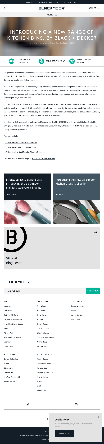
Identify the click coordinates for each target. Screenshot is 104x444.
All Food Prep (76, 319)
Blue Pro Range (43, 333)
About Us (7, 306)
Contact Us (8, 310)
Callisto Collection (11, 359)
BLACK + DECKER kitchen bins (43, 159)
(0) (94, 8)
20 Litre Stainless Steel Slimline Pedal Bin (21, 143)
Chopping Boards (77, 306)
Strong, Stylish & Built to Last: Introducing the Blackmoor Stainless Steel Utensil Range (24, 183)
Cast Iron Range (43, 328)
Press (6, 328)
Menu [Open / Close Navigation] (52, 14)
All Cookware (42, 346)
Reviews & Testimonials (13, 319)
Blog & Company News (13, 337)
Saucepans (41, 310)
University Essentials (45, 372)
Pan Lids (40, 319)
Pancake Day (42, 368)
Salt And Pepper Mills (12, 377)
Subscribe (93, 291)
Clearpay (7, 342)
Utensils (74, 310)
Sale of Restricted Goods (13, 324)
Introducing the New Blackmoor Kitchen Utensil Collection (75, 182)
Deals (39, 386)
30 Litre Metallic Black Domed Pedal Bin (20, 147)
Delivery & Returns (11, 315)
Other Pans (41, 315)
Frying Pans (41, 306)
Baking (39, 381)
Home (31, 43)
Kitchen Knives (43, 377)
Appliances (41, 390)
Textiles (6, 363)
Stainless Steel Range (45, 337)
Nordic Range (42, 359)
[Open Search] (5, 8)
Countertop (8, 372)
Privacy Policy (9, 333)
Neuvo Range (42, 342)
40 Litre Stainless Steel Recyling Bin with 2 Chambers (25, 152)
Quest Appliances (44, 363)
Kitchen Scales (76, 315)
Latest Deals (8, 346)
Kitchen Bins (8, 368)
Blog (35, 43)
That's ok (64, 433)
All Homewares (10, 381)
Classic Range (42, 324)
